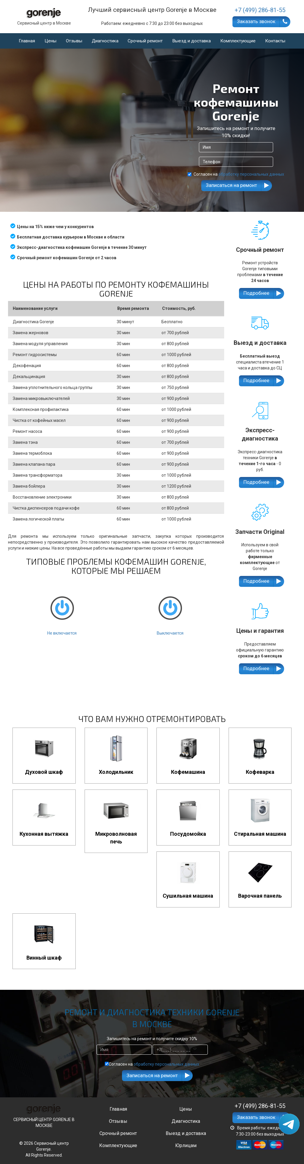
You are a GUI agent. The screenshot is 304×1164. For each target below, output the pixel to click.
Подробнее (256, 293)
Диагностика (105, 41)
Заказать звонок (256, 21)
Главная (27, 41)
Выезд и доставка (191, 41)
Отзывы (74, 41)
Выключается (170, 610)
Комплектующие (238, 41)
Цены (50, 41)
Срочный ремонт (145, 41)
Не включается (62, 610)
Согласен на (236, 174)
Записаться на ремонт (231, 185)
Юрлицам (186, 1145)
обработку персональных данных (251, 174)
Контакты (275, 41)
